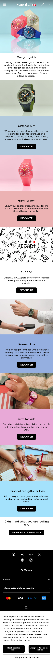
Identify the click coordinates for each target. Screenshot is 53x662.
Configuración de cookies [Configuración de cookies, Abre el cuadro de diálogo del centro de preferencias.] (26, 657)
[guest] (43, 4)
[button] (4, 4)
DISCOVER (26, 146)
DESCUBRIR (27, 290)
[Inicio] (26, 4)
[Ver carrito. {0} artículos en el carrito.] (48, 4)
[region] (26, 636)
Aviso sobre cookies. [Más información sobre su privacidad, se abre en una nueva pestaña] (21, 640)
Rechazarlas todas (13, 649)
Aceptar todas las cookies (39, 649)
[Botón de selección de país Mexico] (26, 570)
